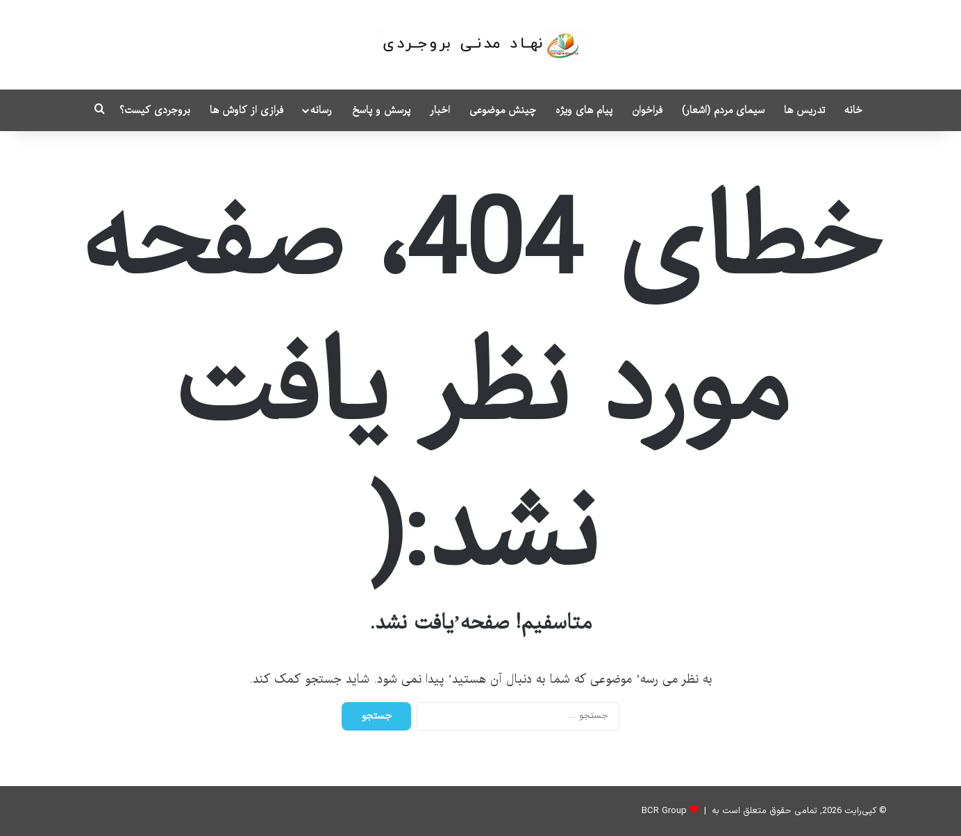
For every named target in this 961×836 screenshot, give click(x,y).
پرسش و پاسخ (381, 110)
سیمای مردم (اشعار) (723, 110)
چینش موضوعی (502, 110)
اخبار (440, 110)
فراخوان (647, 110)
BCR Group (664, 811)
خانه (853, 110)
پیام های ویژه (583, 110)
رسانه (321, 110)
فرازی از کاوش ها (246, 110)
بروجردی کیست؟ (154, 110)
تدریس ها (804, 110)
